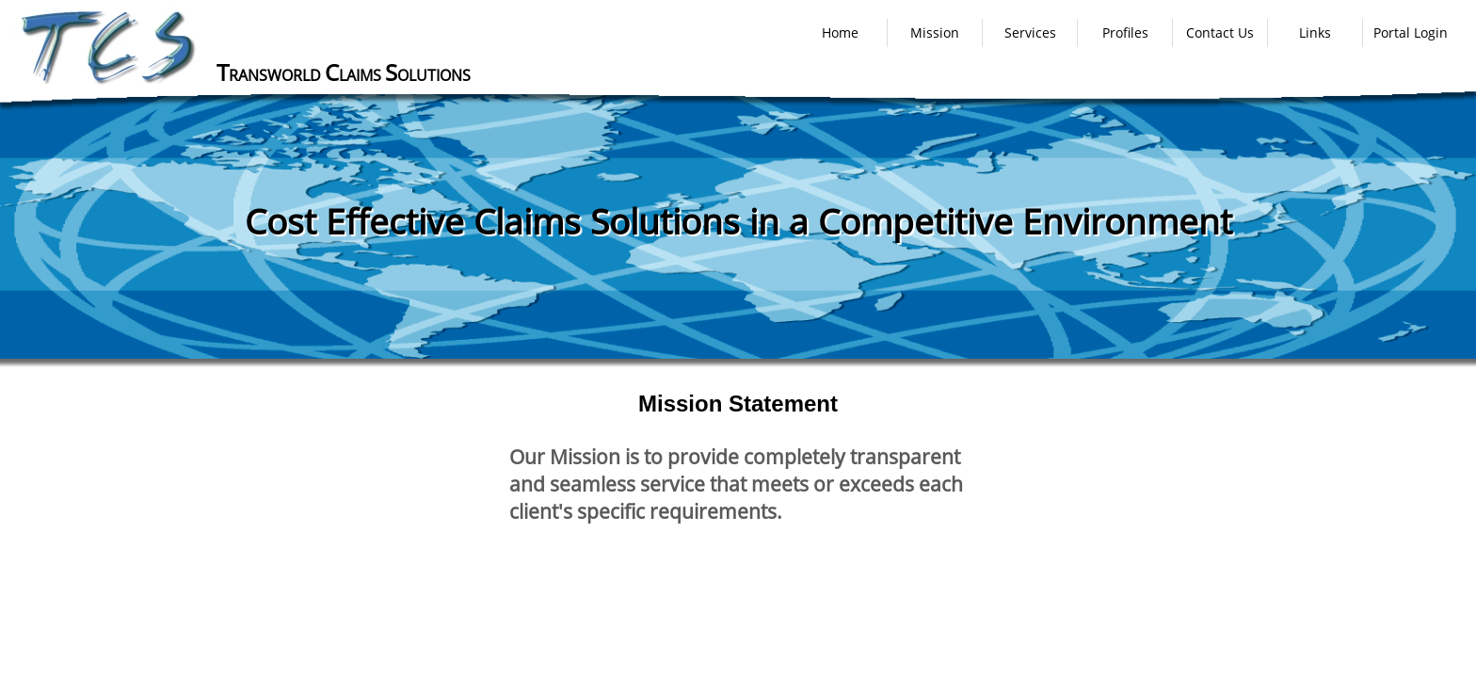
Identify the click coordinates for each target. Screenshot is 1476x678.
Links (1315, 32)
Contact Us (1220, 32)
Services (1030, 32)
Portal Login (1410, 32)
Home (840, 32)
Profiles (1125, 32)
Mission (934, 32)
